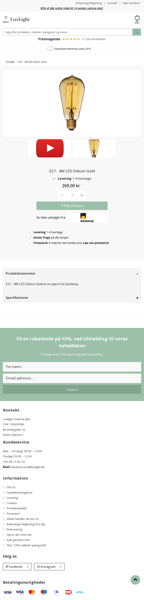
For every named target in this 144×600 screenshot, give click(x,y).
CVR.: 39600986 (13, 424)
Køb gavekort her (16, 540)
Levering (10, 498)
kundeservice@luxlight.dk (27, 467)
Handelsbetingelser (18, 492)
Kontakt (112, 3)
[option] (50, 148)
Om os (9, 487)
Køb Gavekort (131, 3)
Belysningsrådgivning (89, 3)
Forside (10, 61)
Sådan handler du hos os (21, 519)
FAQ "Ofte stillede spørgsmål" (25, 545)
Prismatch (11, 513)
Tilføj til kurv (72, 205)
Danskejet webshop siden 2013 (72, 48)
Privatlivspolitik (14, 508)
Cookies (10, 503)
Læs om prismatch (96, 243)
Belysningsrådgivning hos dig (24, 524)
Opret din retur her (17, 535)
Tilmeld (72, 390)
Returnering (12, 529)
